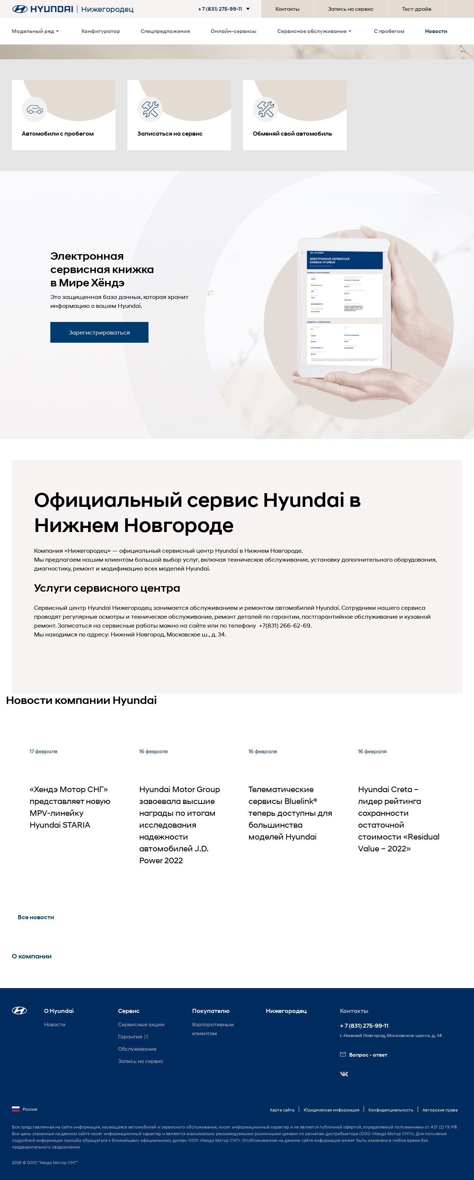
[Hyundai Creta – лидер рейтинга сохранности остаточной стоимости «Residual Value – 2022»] (401, 815)
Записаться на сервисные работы (108, 625)
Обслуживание (137, 1049)
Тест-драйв (416, 9)
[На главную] (42, 9)
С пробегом (389, 31)
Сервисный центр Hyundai (72, 607)
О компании (31, 956)
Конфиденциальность (390, 1110)
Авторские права (440, 1110)
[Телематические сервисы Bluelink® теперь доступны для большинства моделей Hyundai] (291, 815)
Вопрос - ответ (363, 1054)
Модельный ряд (35, 31)
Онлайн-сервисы (233, 31)
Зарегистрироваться (99, 332)
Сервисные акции (141, 1024)
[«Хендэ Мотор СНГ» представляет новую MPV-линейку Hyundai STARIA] (72, 815)
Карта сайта (282, 1110)
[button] (225, 9)
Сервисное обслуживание (314, 31)
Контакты (288, 9)
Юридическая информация (331, 1110)
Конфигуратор (100, 31)
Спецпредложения (165, 31)
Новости (436, 31)
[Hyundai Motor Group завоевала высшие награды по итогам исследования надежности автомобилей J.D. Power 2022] (182, 815)
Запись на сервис (351, 9)
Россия (24, 1109)
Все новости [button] (36, 917)
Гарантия (130, 1036)
